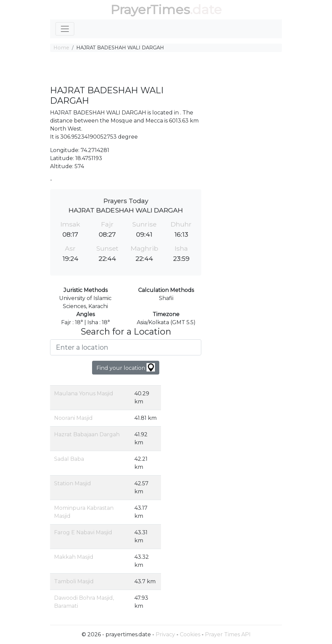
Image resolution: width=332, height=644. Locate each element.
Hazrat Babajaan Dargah (87, 434)
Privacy (165, 634)
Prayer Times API (228, 634)
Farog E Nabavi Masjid (83, 532)
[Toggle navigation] (64, 29)
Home (61, 48)
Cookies (190, 634)
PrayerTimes (150, 9)
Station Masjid (72, 483)
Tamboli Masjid (74, 581)
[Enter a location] (125, 347)
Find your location (125, 367)
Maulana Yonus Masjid (83, 393)
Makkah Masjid (73, 557)
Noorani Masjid (73, 418)
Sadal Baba (69, 459)
